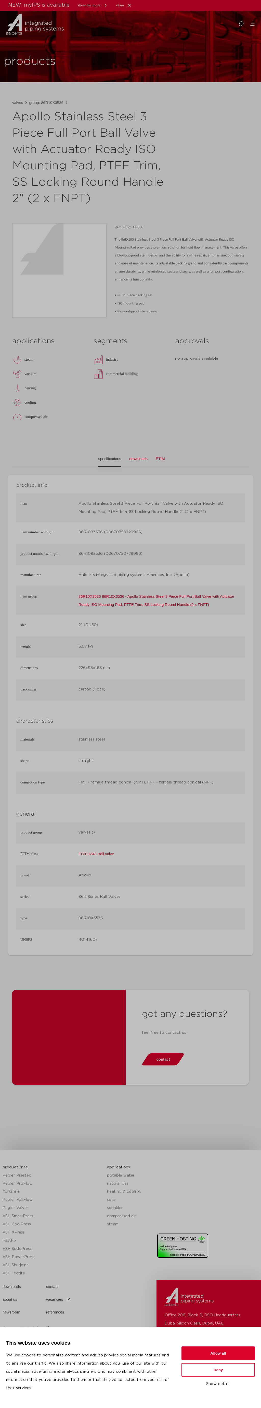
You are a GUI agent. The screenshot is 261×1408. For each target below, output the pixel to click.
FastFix (10, 1240)
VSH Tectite (14, 1273)
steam (113, 1224)
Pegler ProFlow (18, 1184)
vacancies (58, 1299)
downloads (12, 1286)
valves (17, 102)
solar (111, 1200)
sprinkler (115, 1208)
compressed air (121, 1216)
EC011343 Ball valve (96, 854)
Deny (218, 1370)
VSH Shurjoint (15, 1265)
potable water (121, 1175)
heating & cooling (124, 1191)
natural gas (117, 1184)
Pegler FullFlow (18, 1200)
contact (52, 1286)
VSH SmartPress (18, 1216)
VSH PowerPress (18, 1257)
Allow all (218, 1353)
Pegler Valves (16, 1208)
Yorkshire (11, 1191)
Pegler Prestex (17, 1175)
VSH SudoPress (17, 1249)
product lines (15, 1167)
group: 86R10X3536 (46, 102)
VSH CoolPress (17, 1224)
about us (10, 1299)
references (55, 1312)
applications (118, 1167)
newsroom (11, 1312)
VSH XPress (14, 1232)
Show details (218, 1384)
